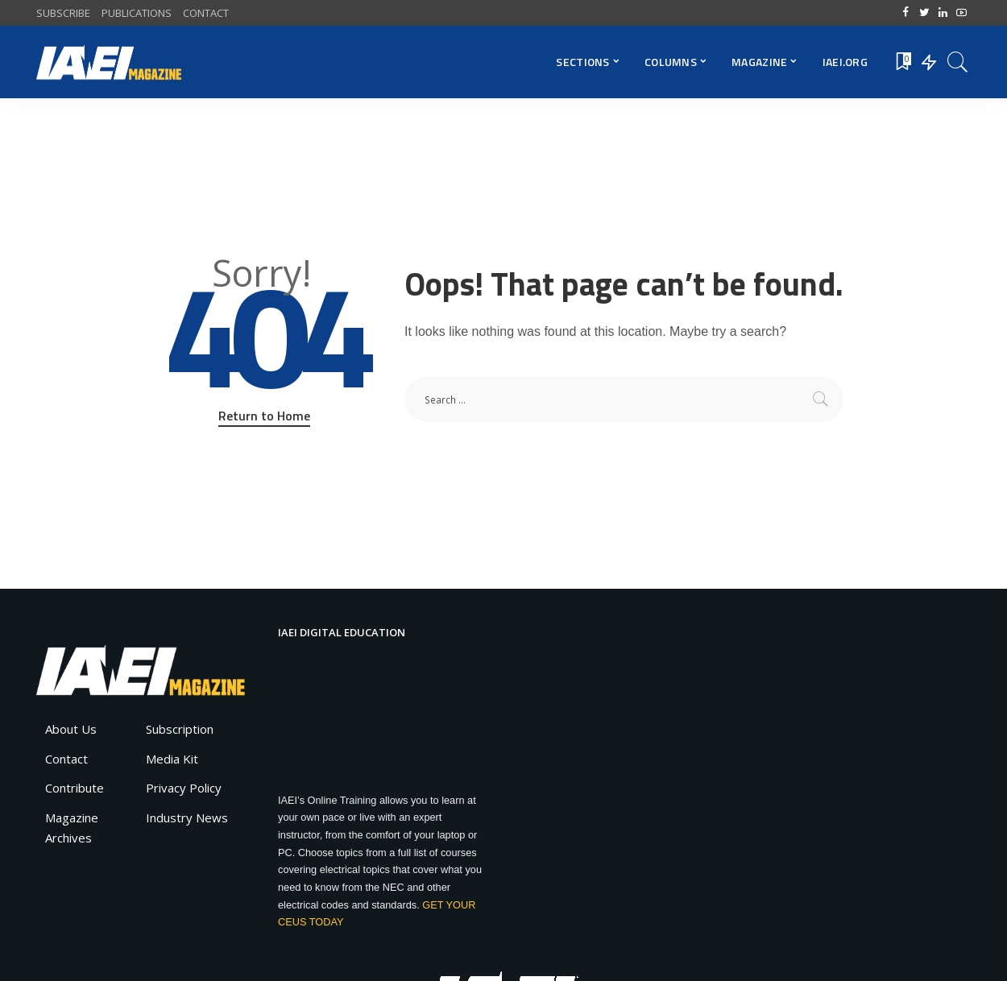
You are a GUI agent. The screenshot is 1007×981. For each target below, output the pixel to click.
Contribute (74, 788)
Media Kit (172, 759)
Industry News (187, 817)
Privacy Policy (184, 788)
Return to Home (264, 415)
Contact (66, 759)
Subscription (179, 729)
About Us (71, 729)
